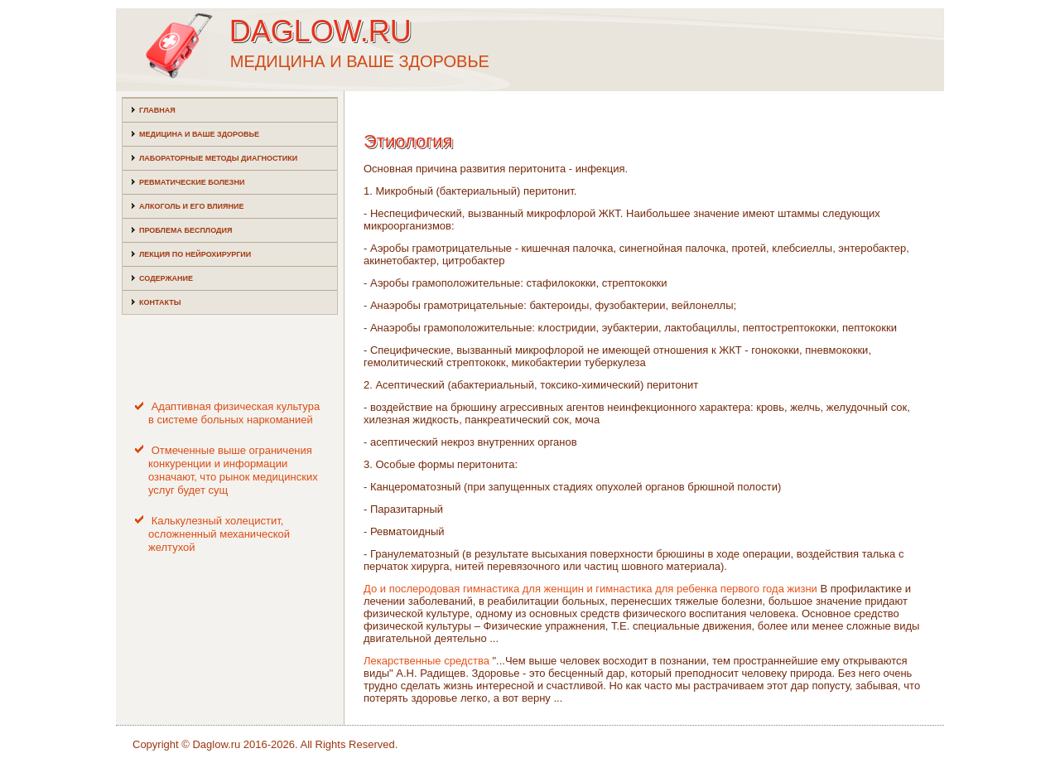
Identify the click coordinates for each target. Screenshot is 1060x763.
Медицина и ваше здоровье (199, 134)
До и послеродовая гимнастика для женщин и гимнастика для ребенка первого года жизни (590, 588)
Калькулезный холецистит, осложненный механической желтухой (219, 534)
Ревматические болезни (191, 182)
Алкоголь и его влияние (191, 206)
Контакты (160, 302)
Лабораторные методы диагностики (218, 158)
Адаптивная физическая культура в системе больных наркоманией (234, 413)
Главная (157, 110)
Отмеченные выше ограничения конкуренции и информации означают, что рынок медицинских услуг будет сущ (233, 470)
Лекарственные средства (426, 660)
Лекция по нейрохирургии (195, 254)
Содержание (166, 278)
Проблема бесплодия (185, 230)
